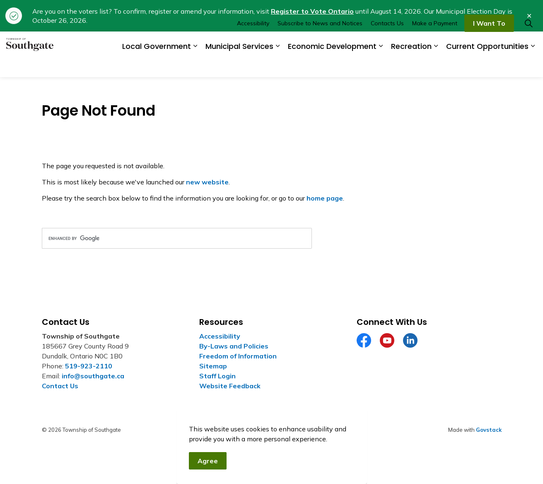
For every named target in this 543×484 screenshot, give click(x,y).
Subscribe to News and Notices (320, 42)
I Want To (489, 43)
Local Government (156, 65)
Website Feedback (230, 386)
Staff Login (217, 376)
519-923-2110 (88, 366)
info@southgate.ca (93, 376)
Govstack (489, 429)
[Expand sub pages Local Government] (195, 65)
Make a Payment (434, 42)
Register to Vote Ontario (312, 11)
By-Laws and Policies (233, 346)
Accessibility (253, 42)
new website (207, 182)
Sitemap (213, 366)
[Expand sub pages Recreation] (436, 65)
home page (324, 198)
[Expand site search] (528, 42)
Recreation (411, 65)
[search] (177, 238)
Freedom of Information (238, 356)
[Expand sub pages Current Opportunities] (533, 65)
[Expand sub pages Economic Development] (380, 65)
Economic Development (332, 65)
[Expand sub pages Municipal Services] (277, 65)
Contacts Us (387, 42)
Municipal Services (239, 65)
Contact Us (60, 386)
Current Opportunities (487, 65)
